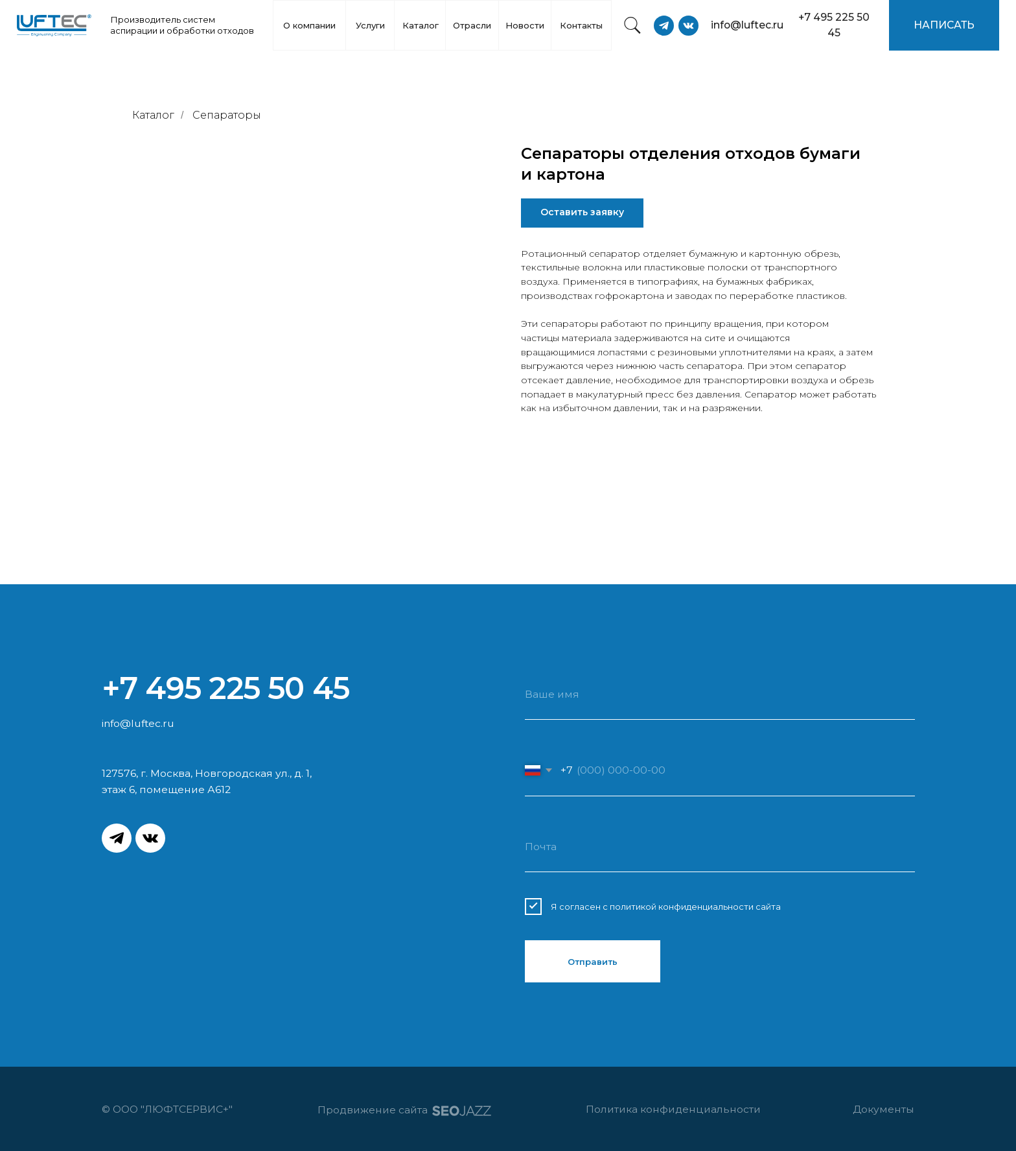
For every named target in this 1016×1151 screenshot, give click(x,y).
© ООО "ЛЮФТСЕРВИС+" (170, 1109)
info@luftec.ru (138, 723)
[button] (944, 25)
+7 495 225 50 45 (225, 688)
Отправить (593, 961)
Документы (883, 1109)
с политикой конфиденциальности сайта (692, 906)
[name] (719, 694)
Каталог (153, 115)
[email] (719, 847)
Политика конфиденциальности (673, 1109)
